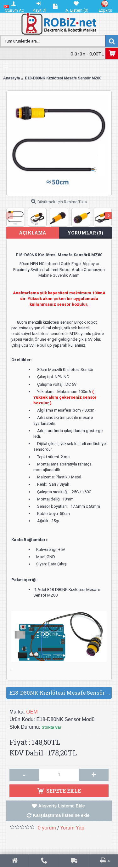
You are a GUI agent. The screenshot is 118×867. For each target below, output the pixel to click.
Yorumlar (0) (85, 233)
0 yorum (47, 827)
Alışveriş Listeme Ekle (61, 805)
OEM (31, 711)
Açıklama (32, 233)
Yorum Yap (72, 827)
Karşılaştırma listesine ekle (61, 815)
